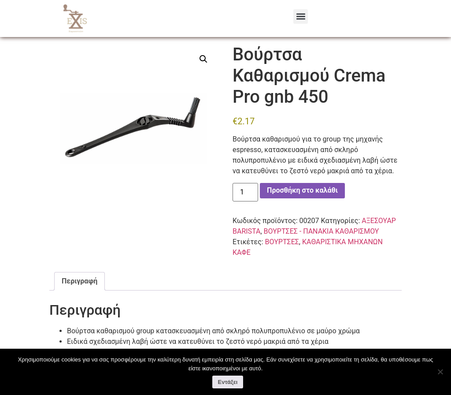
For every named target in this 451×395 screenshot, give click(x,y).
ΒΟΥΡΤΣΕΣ (282, 251)
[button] (300, 16)
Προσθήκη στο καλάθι (302, 200)
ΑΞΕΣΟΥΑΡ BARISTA (127, 42)
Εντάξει (228, 382)
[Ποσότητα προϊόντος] (245, 201)
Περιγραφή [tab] (79, 290)
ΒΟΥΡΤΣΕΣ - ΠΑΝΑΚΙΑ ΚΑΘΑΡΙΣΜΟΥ (216, 42)
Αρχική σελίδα (70, 42)
